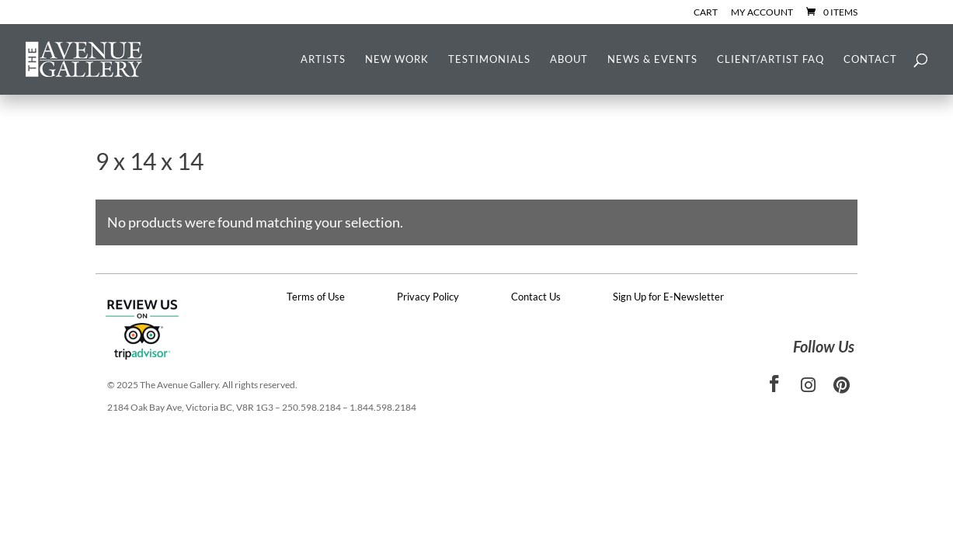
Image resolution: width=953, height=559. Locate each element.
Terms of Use (316, 296)
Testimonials (489, 59)
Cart (706, 13)
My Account (762, 13)
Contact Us (536, 296)
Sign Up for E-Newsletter (668, 296)
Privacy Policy (428, 296)
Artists (323, 59)
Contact (870, 59)
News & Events (652, 59)
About (569, 59)
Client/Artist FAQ (770, 59)
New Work (397, 59)
